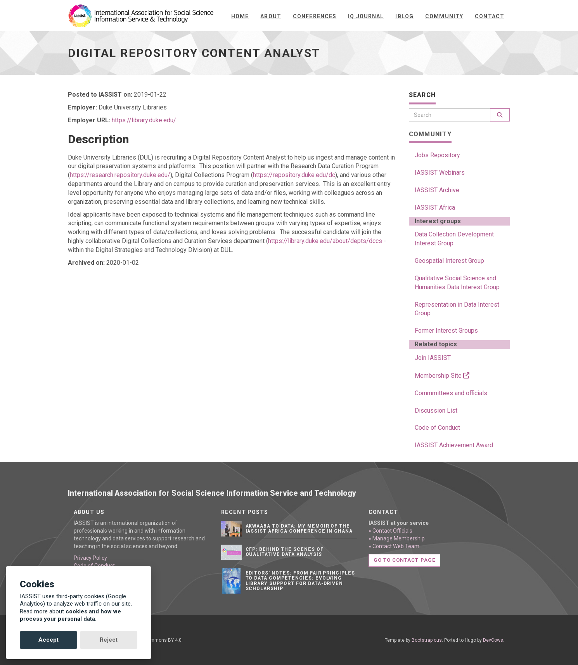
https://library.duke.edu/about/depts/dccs (325, 241)
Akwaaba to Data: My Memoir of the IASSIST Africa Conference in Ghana (299, 528)
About (270, 16)
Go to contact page (404, 560)
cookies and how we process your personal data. (70, 615)
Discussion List (436, 410)
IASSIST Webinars (440, 172)
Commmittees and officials (451, 393)
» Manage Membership (397, 538)
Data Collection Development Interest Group (454, 239)
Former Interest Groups (446, 330)
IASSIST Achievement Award (454, 445)
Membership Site (442, 375)
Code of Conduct (437, 427)
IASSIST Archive (437, 190)
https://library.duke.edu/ (144, 120)
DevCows (493, 640)
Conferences (314, 16)
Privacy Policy (90, 558)
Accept (48, 639)
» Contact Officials (390, 531)
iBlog (404, 16)
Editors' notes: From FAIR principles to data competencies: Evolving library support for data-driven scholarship (300, 580)
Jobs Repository (437, 155)
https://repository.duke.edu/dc (294, 175)
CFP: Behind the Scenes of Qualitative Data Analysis (285, 552)
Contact (489, 16)
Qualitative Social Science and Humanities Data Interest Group (457, 282)
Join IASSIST (433, 357)
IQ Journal (366, 16)
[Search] (449, 115)
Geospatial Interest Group (449, 260)
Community (444, 16)
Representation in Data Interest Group (457, 309)
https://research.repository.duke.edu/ (120, 175)
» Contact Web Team (394, 546)
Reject (109, 639)
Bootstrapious (427, 640)
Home (240, 16)
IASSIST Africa (435, 207)
